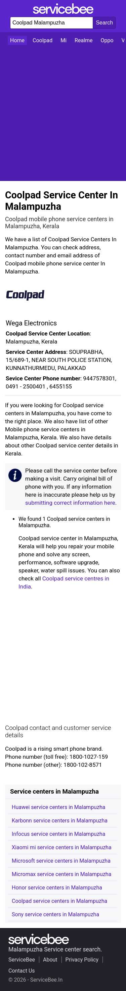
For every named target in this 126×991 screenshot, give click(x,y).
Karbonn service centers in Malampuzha (60, 820)
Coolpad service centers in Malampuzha (59, 901)
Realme (83, 40)
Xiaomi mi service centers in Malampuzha (62, 847)
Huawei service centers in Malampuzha (58, 807)
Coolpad (42, 40)
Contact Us (21, 971)
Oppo (107, 40)
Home (17, 40)
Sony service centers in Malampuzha (55, 914)
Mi (63, 40)
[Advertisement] (63, 113)
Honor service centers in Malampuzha (57, 887)
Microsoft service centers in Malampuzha (61, 861)
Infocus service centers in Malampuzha (58, 834)
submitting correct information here (70, 502)
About (50, 959)
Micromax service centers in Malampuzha (61, 874)
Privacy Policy (82, 959)
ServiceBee (21, 959)
